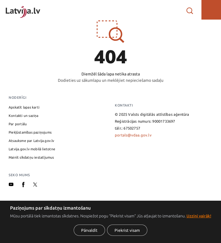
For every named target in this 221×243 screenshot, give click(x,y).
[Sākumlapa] (23, 10)
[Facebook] (23, 186)
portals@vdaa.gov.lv (133, 135)
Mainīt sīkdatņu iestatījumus (31, 157)
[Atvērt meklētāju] (189, 9)
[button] (211, 10)
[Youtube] (11, 185)
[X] (35, 185)
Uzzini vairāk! (198, 216)
